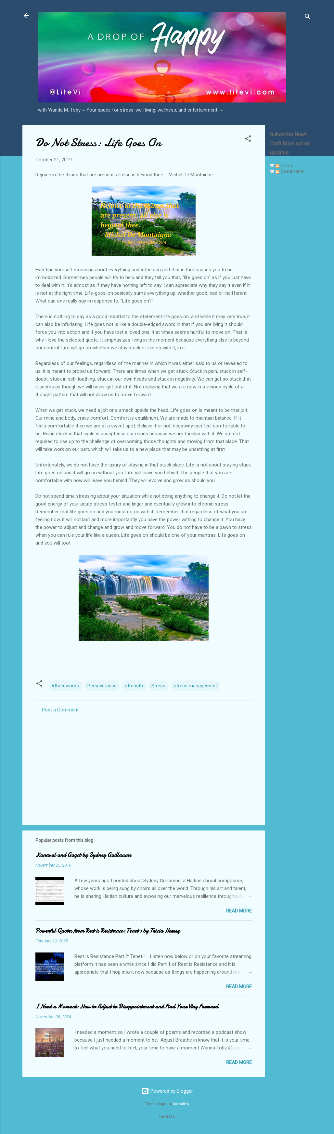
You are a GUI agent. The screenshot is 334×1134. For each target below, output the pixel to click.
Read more (239, 911)
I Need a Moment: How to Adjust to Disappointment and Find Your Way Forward (126, 1007)
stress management (195, 686)
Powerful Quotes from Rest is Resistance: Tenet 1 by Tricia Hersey (107, 931)
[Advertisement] (291, 277)
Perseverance (102, 686)
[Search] (308, 18)
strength (134, 686)
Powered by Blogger (167, 1091)
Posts (284, 166)
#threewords (65, 686)
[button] (248, 140)
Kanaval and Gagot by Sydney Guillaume (83, 855)
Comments (290, 171)
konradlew (181, 1104)
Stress (158, 686)
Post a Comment (60, 710)
